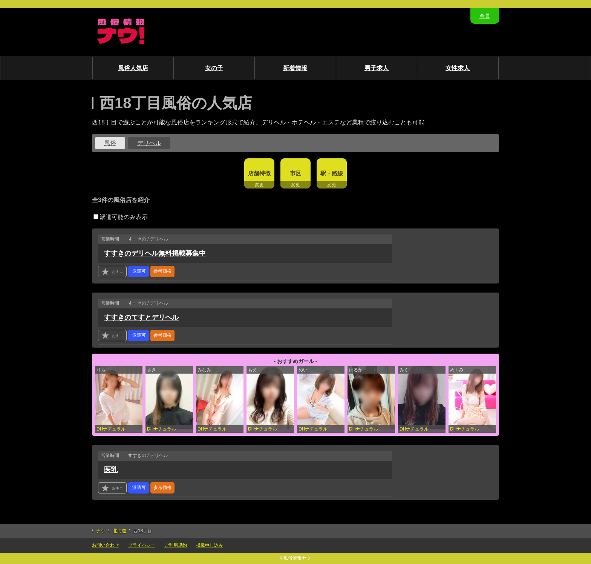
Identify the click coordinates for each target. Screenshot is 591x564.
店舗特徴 (259, 173)
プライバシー (141, 545)
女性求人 (458, 68)
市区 (295, 173)
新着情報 (295, 68)
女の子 (214, 68)
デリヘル (149, 143)
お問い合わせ (105, 545)
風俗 (110, 143)
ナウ (100, 530)
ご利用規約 (175, 545)
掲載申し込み (209, 545)
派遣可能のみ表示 (120, 217)
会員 (484, 16)
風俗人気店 (133, 68)
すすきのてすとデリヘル (141, 317)
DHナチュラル (111, 429)
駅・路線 (331, 173)
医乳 (111, 470)
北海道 (119, 530)
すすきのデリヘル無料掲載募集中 (155, 253)
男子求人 (376, 68)
